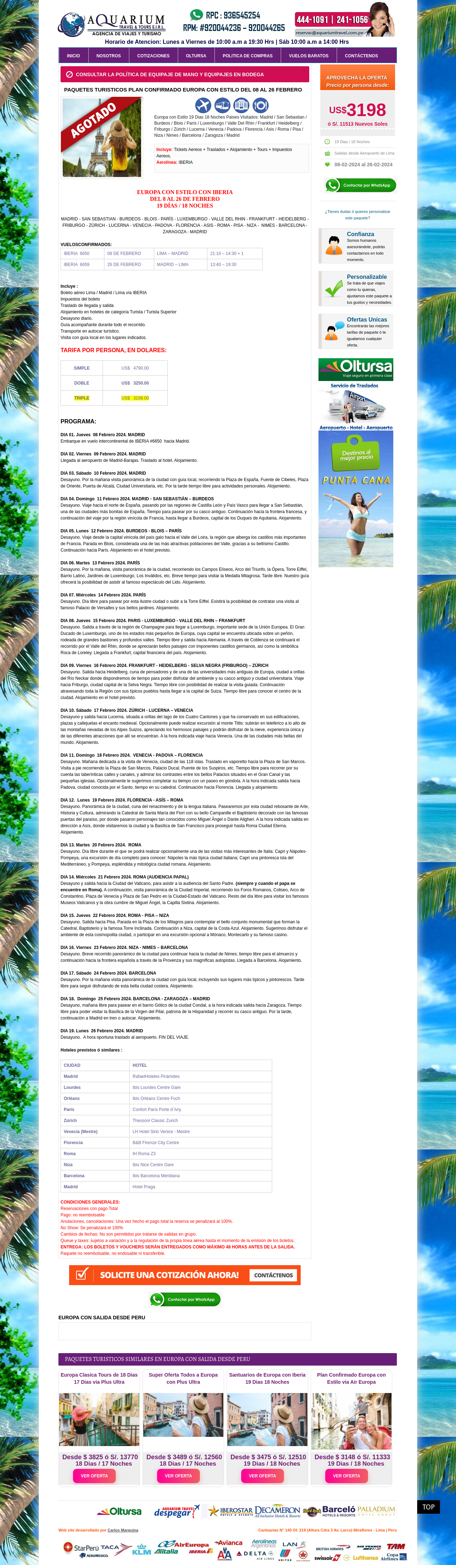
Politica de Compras (248, 55)
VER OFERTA (94, 1475)
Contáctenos (361, 55)
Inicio (73, 55)
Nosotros (109, 55)
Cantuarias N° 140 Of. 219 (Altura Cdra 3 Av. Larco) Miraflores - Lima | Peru (327, 1530)
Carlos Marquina (123, 1530)
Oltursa (196, 55)
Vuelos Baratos (308, 55)
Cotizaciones (153, 55)
